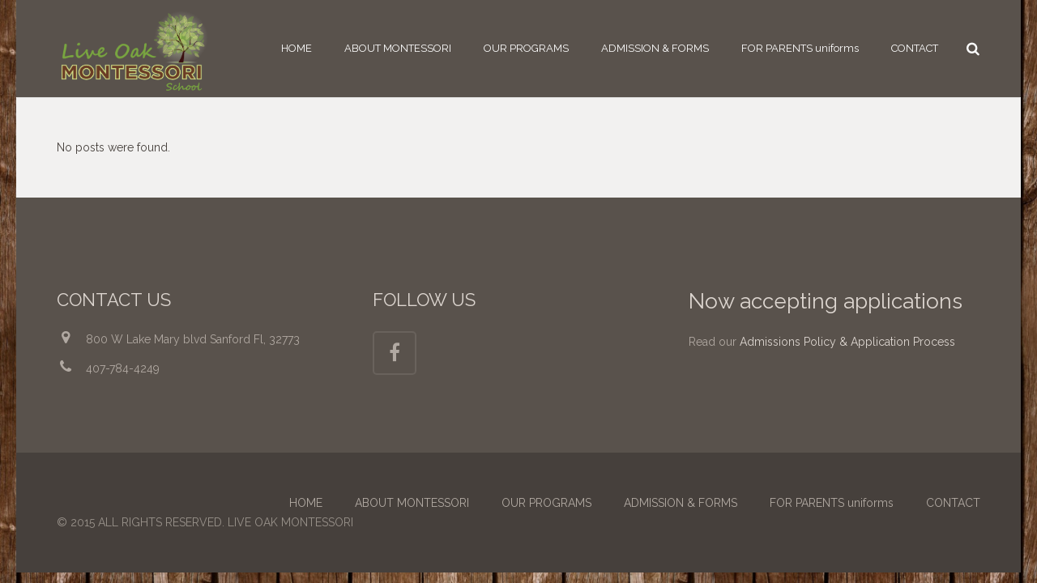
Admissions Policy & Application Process (847, 341)
